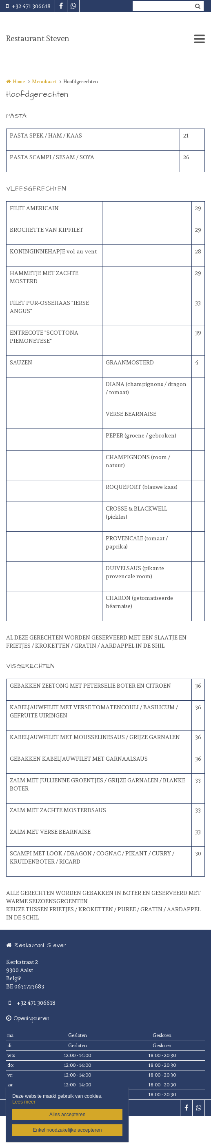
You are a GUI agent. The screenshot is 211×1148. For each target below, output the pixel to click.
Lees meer (24, 1102)
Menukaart (44, 81)
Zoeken (197, 6)
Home (19, 81)
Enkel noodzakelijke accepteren (67, 1130)
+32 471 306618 (28, 6)
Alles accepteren (67, 1114)
